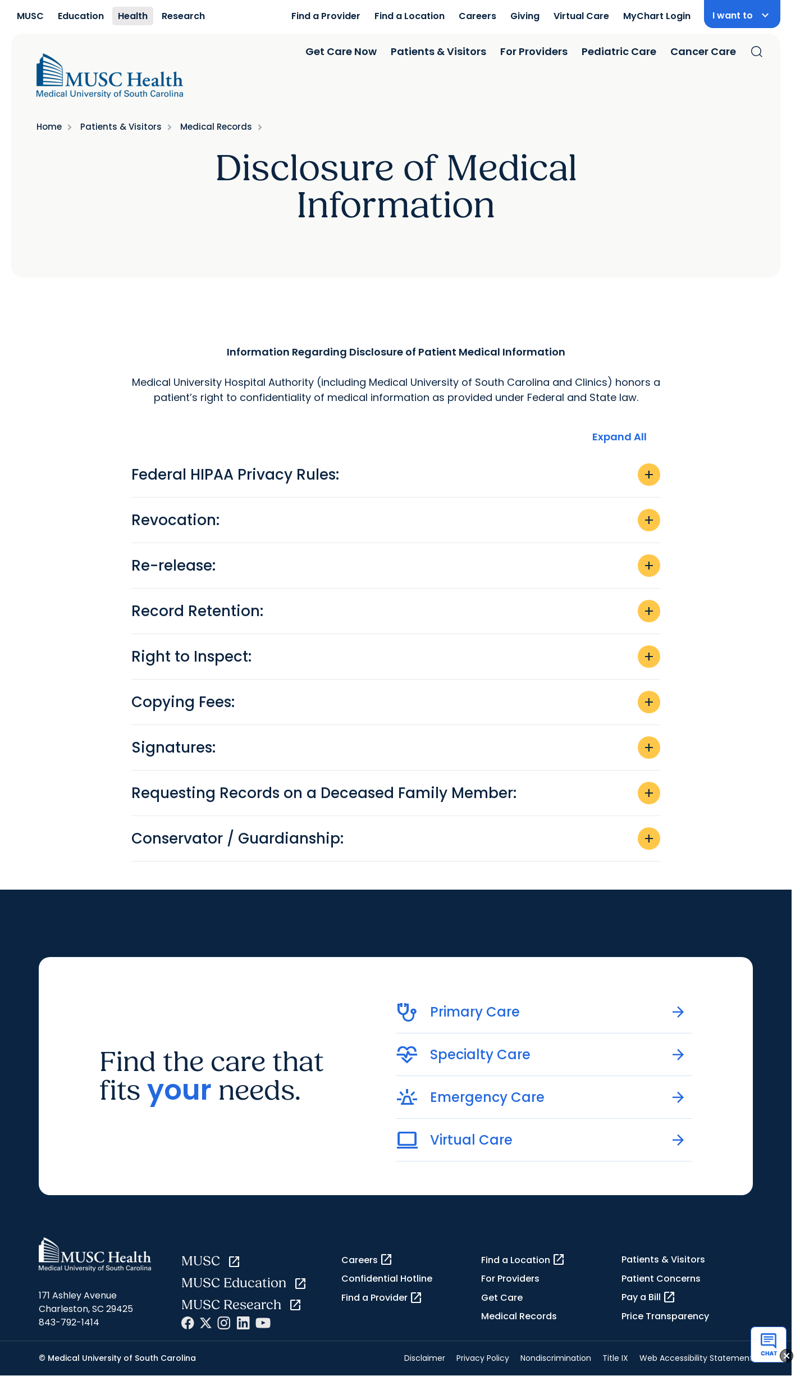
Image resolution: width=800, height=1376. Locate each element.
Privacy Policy (482, 1358)
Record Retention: (395, 611)
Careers (477, 16)
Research (183, 16)
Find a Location (409, 16)
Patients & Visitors (438, 51)
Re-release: (395, 565)
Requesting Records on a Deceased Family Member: (395, 793)
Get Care (502, 1297)
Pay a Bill (648, 1297)
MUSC (30, 16)
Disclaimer (424, 1358)
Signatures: (395, 747)
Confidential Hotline (386, 1278)
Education (81, 16)
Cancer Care (703, 51)
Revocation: (395, 520)
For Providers (534, 51)
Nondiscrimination (555, 1358)
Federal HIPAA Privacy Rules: (395, 474)
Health (133, 16)
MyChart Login (657, 16)
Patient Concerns (661, 1278)
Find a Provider (325, 16)
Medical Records (216, 127)
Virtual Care (581, 16)
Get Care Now (341, 51)
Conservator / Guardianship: (395, 838)
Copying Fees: (395, 702)
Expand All (619, 437)
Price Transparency (665, 1316)
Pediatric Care (619, 51)
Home (49, 127)
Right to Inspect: (395, 656)
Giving (525, 16)
